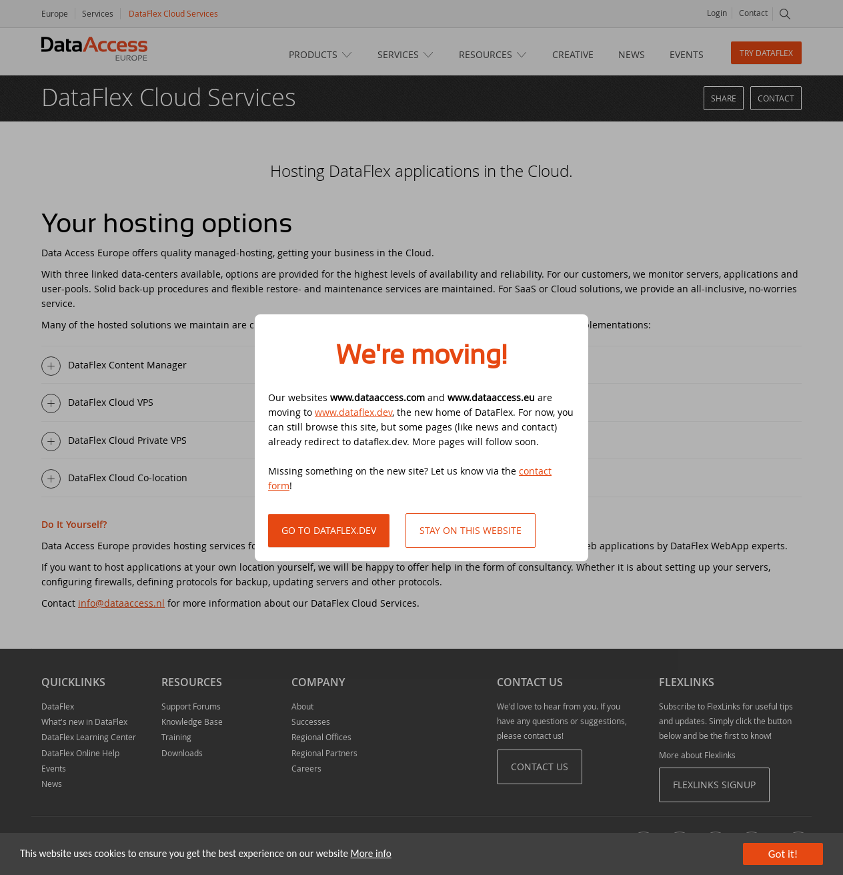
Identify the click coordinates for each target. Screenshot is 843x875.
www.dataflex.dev (353, 412)
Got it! (783, 854)
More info (371, 853)
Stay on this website (470, 530)
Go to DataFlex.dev (328, 530)
